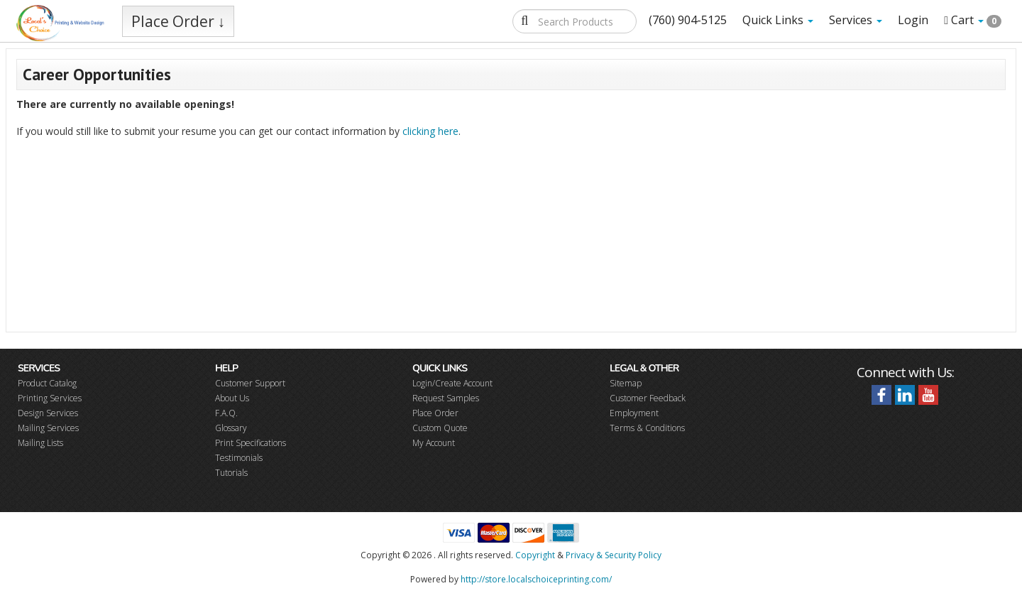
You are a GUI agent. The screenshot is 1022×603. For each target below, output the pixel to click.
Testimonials (239, 458)
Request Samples (445, 398)
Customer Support (250, 383)
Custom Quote (440, 428)
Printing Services (50, 398)
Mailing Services (48, 428)
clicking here (430, 131)
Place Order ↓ (178, 21)
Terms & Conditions (647, 428)
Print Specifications (250, 443)
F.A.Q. (226, 413)
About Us (232, 398)
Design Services (48, 413)
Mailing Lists (40, 443)
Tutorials (231, 473)
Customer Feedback (648, 398)
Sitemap (626, 383)
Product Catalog (47, 383)
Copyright (535, 555)
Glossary (231, 428)
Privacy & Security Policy (613, 555)
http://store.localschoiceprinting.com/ (536, 579)
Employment (634, 413)
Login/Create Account (452, 383)
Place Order (435, 413)
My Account (433, 443)
